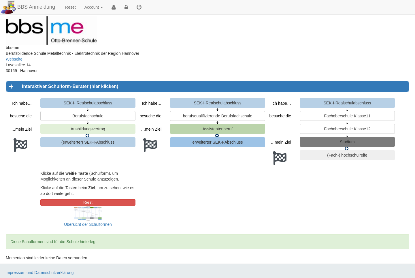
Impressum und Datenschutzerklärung (39, 272)
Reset (70, 7)
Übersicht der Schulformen (88, 224)
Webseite (14, 59)
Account (93, 7)
